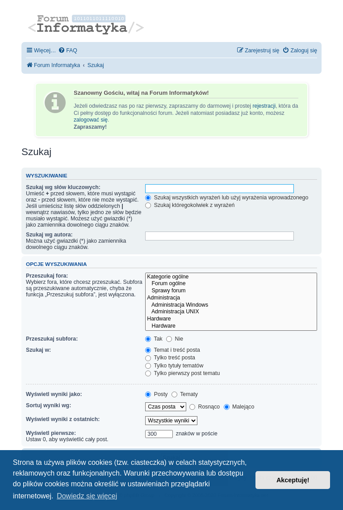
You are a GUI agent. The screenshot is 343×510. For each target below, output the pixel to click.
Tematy (185, 394)
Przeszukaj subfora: (52, 339)
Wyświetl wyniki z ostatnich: (63, 419)
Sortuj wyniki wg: (48, 405)
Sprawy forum (231, 291)
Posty (156, 394)
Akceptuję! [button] (293, 480)
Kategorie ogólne (231, 277)
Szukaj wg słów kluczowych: (63, 187)
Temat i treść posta (172, 350)
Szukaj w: (38, 350)
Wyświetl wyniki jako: (54, 394)
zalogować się (91, 120)
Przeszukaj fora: (47, 276)
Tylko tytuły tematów (174, 365)
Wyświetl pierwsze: (51, 433)
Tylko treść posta (170, 357)
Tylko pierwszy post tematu (182, 373)
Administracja (231, 298)
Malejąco (239, 407)
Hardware (231, 319)
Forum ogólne (231, 283)
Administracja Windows (231, 305)
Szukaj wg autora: (49, 235)
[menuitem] (67, 51)
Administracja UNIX (231, 312)
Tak (153, 339)
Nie (174, 339)
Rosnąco (204, 407)
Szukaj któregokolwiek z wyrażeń (189, 205)
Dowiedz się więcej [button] (87, 496)
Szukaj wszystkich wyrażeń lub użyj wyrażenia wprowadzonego (226, 197)
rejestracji (264, 106)
